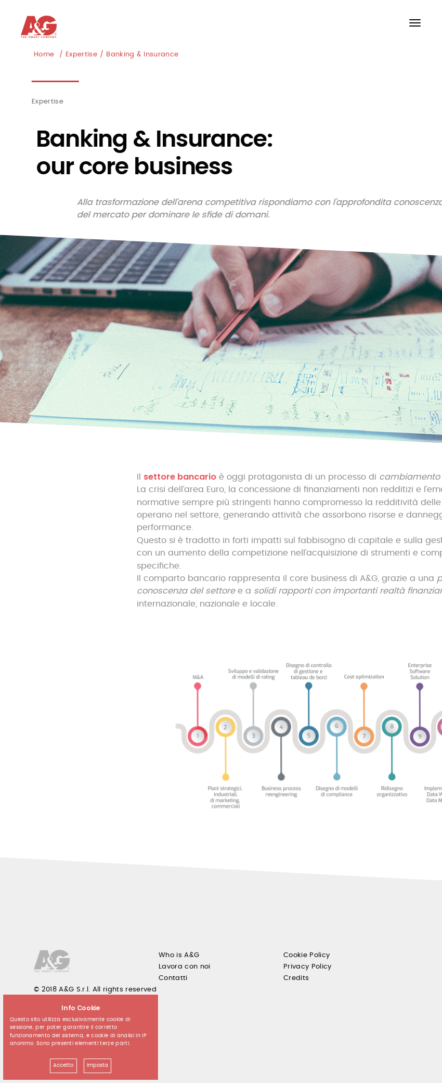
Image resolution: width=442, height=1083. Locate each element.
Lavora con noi (185, 966)
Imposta (97, 1065)
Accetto (63, 1065)
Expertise (81, 54)
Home (44, 54)
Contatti (173, 978)
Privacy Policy (307, 966)
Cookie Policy (306, 955)
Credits (296, 978)
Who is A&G (179, 955)
